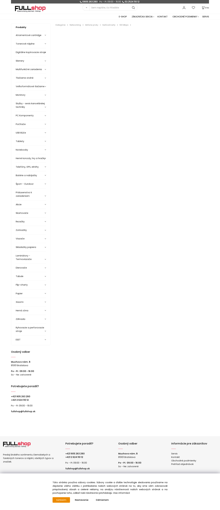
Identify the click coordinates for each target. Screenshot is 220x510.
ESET (18, 339)
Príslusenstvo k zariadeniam (24, 194)
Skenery (20, 60)
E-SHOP (123, 16)
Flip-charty (22, 284)
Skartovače (22, 213)
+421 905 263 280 (20, 396)
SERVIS (205, 16)
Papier (19, 293)
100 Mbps (123, 24)
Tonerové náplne (25, 43)
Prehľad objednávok (182, 464)
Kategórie (61, 24)
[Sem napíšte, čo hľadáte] (113, 8)
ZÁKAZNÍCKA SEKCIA (142, 16)
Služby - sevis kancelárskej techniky (30, 105)
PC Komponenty (25, 115)
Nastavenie (81, 499)
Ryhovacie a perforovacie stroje (30, 329)
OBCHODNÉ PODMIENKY (184, 16)
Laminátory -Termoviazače (24, 257)
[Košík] (205, 7)
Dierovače (21, 267)
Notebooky (22, 149)
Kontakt (175, 457)
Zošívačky (21, 230)
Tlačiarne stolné (24, 77)
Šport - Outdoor (25, 183)
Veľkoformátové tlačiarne (30, 86)
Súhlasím (61, 499)
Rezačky (20, 221)
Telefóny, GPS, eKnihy (27, 166)
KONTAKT (163, 16)
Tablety (20, 141)
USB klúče (21, 132)
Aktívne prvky (91, 24)
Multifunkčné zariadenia (29, 69)
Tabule (19, 276)
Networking (75, 24)
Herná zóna (22, 310)
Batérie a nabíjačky (26, 175)
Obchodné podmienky (183, 460)
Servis (174, 453)
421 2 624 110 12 (20, 400)
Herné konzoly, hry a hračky (30, 158)
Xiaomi (19, 302)
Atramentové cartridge (28, 35)
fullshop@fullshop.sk (23, 411)
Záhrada (20, 319)
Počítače (21, 124)
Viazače (20, 238)
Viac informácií (121, 492)
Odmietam (102, 499)
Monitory (20, 94)
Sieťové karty (108, 24)
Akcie (19, 204)
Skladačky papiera (26, 247)
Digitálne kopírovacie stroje (31, 52)
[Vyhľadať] (85, 8)
